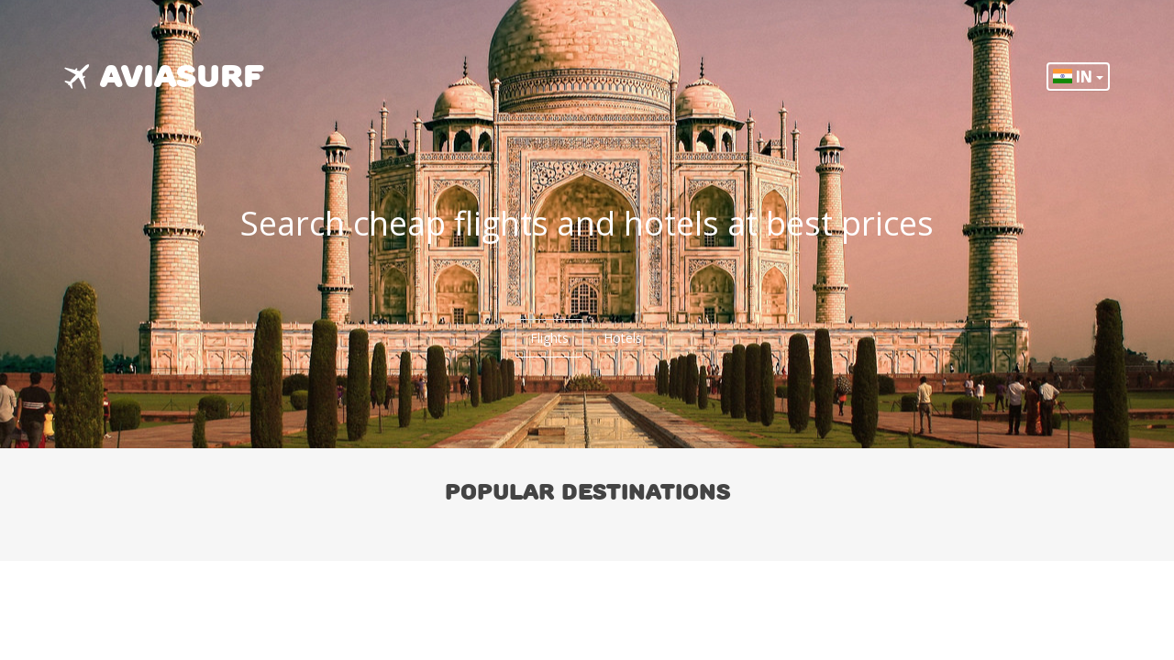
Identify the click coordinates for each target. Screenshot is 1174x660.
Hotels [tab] (623, 337)
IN (1078, 76)
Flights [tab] (549, 337)
